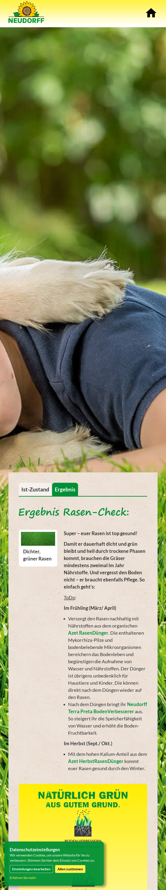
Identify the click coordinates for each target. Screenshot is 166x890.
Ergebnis (65, 489)
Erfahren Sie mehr (23, 878)
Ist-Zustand (35, 489)
